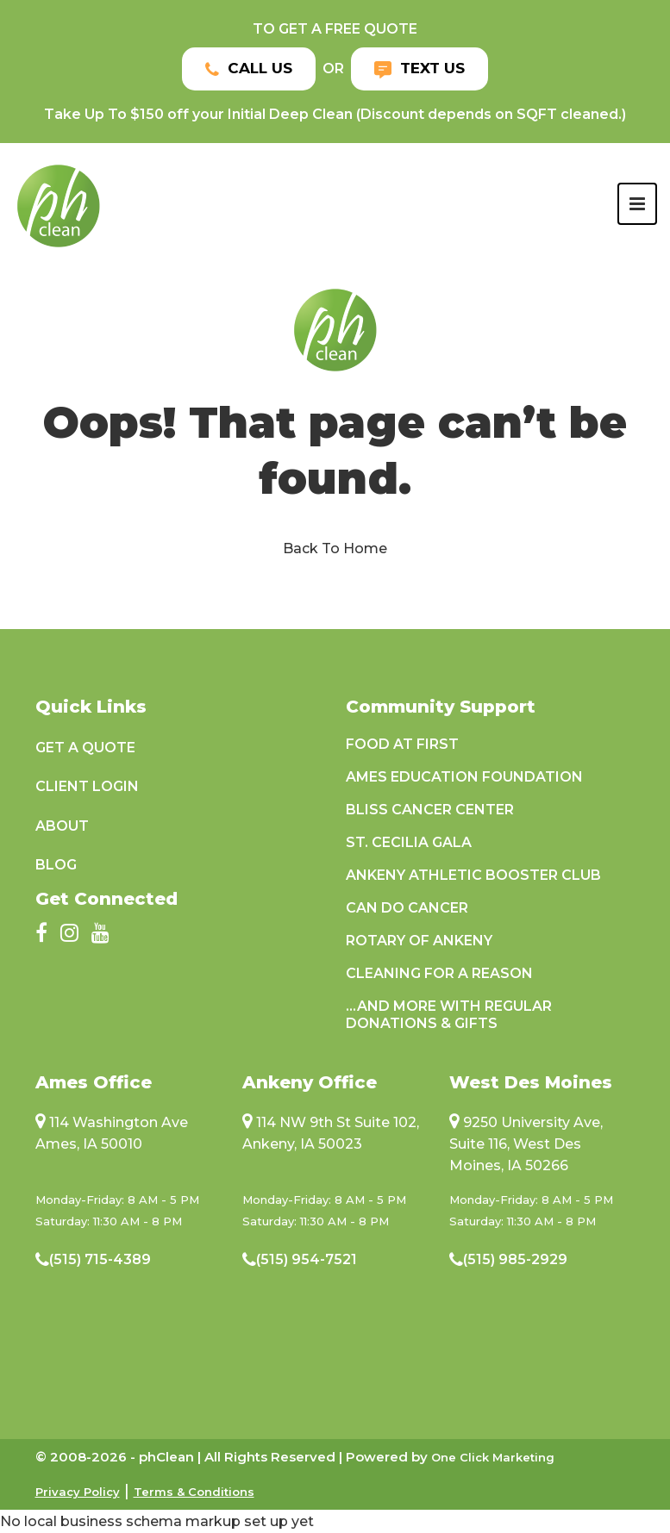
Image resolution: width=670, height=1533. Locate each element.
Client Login (87, 786)
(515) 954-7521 (306, 1259)
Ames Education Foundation (464, 777)
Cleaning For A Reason (439, 973)
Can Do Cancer (407, 908)
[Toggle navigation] (637, 204)
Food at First (402, 744)
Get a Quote (85, 747)
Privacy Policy (77, 1492)
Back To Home (335, 548)
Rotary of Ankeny (419, 940)
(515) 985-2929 (515, 1259)
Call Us (248, 68)
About (62, 826)
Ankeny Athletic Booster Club (473, 875)
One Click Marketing (492, 1457)
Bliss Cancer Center (430, 809)
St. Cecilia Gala (409, 842)
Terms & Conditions (194, 1492)
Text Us (419, 68)
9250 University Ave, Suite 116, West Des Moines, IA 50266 (526, 1144)
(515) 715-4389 (100, 1259)
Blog (56, 865)
